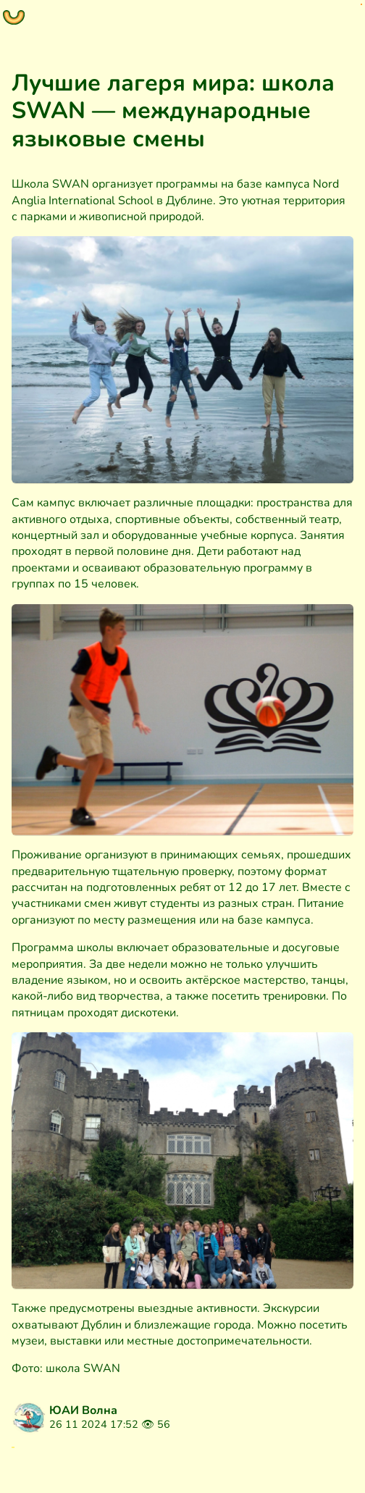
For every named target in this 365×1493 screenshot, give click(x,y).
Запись (87, 1463)
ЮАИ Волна (83, 1410)
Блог (35, 1463)
